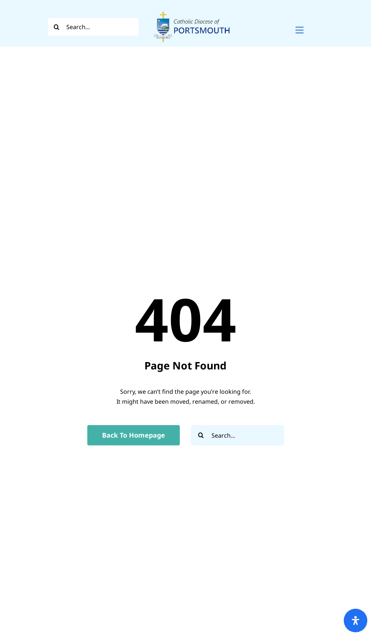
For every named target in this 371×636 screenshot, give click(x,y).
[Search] (57, 27)
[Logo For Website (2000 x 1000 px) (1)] (192, 10)
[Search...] (93, 27)
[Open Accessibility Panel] (355, 620)
